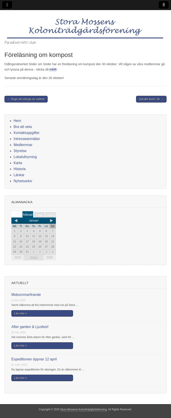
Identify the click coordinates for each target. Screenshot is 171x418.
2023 (17, 257)
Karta (18, 163)
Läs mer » (20, 313)
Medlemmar (23, 145)
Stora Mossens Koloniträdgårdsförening (83, 409)
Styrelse (20, 151)
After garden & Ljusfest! (30, 327)
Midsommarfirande (26, 295)
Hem (17, 121)
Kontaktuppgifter (27, 133)
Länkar (19, 175)
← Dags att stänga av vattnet (26, 99)
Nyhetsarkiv (23, 181)
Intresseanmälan (27, 139)
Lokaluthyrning (25, 157)
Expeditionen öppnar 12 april (34, 359)
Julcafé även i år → (151, 99)
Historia (20, 169)
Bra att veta (23, 127)
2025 (49, 257)
